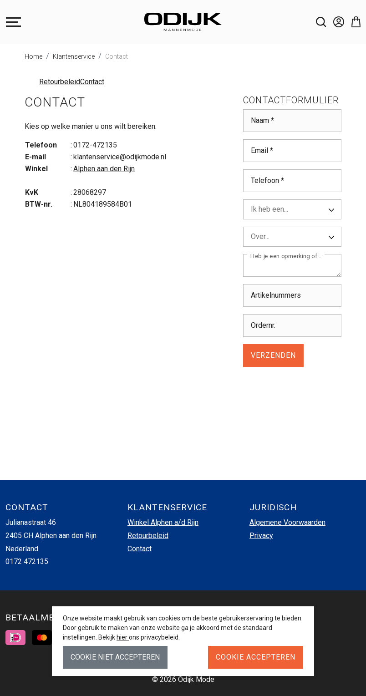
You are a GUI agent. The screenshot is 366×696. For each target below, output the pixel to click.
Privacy (261, 535)
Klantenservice (74, 56)
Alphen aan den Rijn (104, 168)
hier (123, 637)
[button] (352, 21)
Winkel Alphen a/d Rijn (162, 522)
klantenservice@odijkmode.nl (119, 156)
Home (33, 56)
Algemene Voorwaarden (287, 522)
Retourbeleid (59, 81)
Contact (116, 56)
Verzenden (273, 355)
